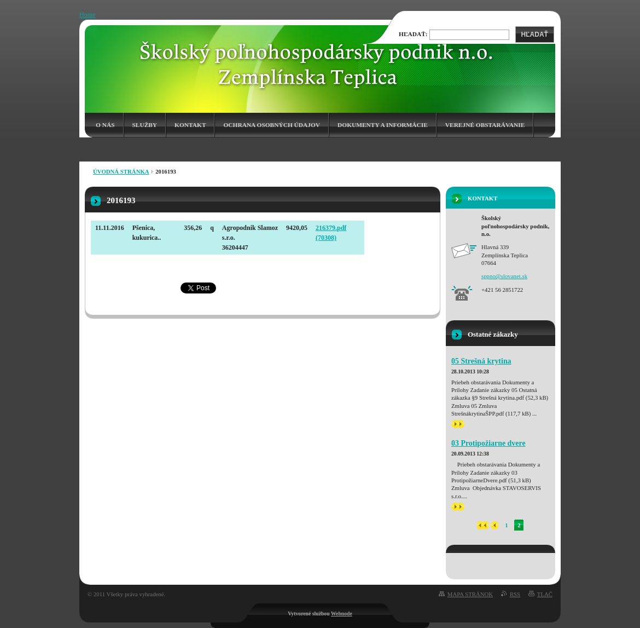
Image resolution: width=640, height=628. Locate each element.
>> (457, 424)
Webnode (341, 613)
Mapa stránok (470, 594)
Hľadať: (413, 34)
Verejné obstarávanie (485, 125)
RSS (515, 594)
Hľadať (534, 34)
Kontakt (190, 125)
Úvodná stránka (121, 171)
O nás (105, 125)
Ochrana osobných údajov (271, 125)
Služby (145, 125)
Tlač (544, 594)
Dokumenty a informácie (383, 125)
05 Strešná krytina (481, 361)
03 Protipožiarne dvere (488, 443)
